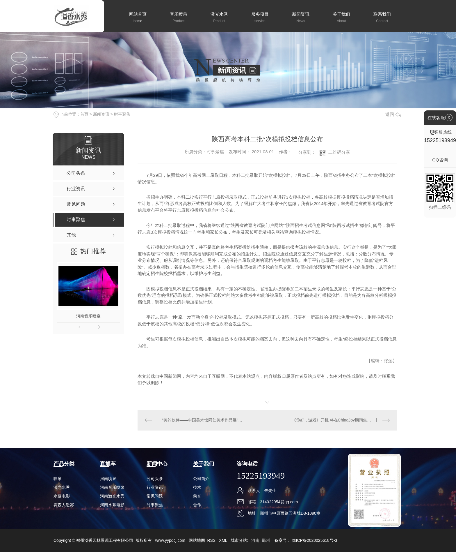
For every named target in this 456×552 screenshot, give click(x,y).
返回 (393, 114)
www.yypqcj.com (170, 540)
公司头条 (155, 478)
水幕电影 (62, 496)
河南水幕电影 (112, 504)
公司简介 (201, 478)
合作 (197, 504)
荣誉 (197, 496)
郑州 (266, 540)
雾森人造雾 (64, 504)
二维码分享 (339, 152)
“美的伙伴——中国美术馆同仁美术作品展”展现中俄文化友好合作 (202, 420)
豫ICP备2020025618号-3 (314, 540)
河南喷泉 (108, 478)
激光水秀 (62, 487)
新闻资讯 (101, 114)
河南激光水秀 (112, 496)
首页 (84, 114)
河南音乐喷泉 (88, 316)
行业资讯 (155, 487)
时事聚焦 (122, 114)
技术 (197, 487)
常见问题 (155, 496)
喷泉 (58, 478)
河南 (255, 540)
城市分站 (239, 540)
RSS (212, 540)
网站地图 (197, 540)
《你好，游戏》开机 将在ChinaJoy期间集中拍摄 (335, 420)
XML (223, 540)
